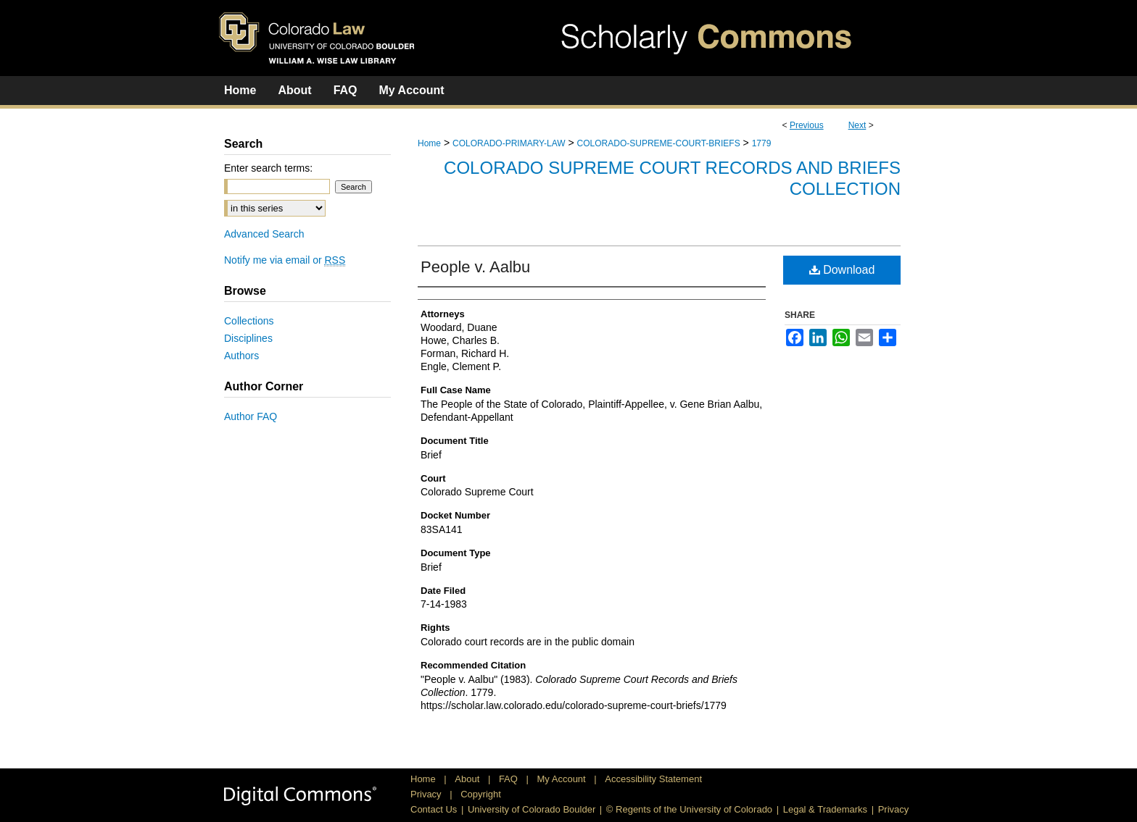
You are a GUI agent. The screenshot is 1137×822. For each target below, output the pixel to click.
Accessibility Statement (653, 778)
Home (429, 143)
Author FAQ (250, 416)
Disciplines (248, 338)
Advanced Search (264, 234)
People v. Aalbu (475, 267)
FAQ (510, 778)
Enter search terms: (268, 168)
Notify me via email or (284, 260)
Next (857, 125)
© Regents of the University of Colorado (689, 809)
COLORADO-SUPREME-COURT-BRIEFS (658, 143)
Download (842, 270)
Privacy (427, 794)
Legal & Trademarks (825, 809)
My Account (563, 778)
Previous (807, 125)
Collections (248, 321)
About (468, 778)
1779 (762, 143)
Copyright (480, 794)
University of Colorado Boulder (531, 809)
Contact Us (433, 809)
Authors (241, 355)
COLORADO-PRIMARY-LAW (509, 143)
